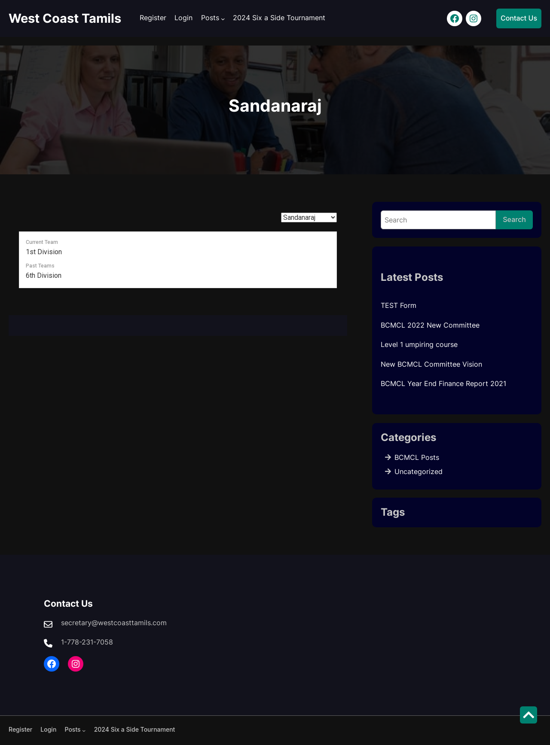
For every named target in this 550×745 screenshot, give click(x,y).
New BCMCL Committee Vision (431, 364)
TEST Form (398, 305)
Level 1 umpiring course (419, 344)
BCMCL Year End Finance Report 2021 (443, 383)
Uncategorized (418, 471)
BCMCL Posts (416, 457)
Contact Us (519, 18)
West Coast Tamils (65, 18)
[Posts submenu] (223, 18)
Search (514, 219)
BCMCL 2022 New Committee (430, 325)
